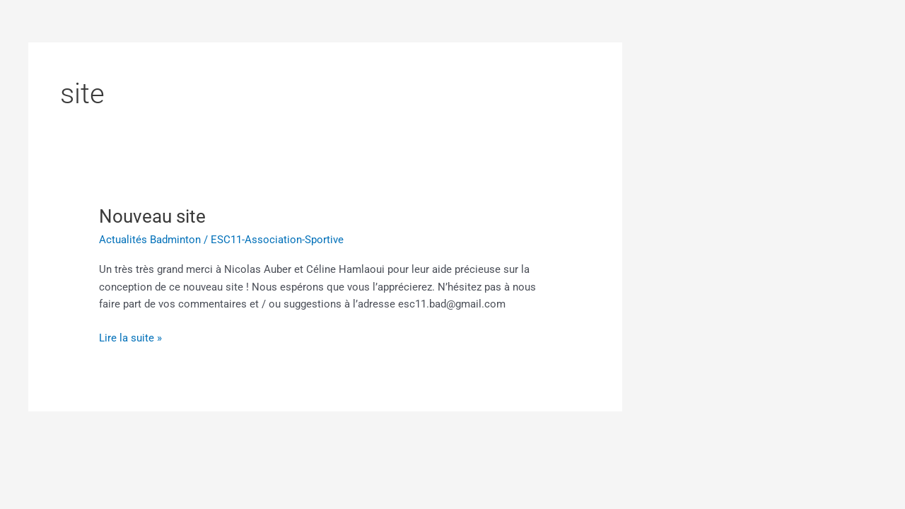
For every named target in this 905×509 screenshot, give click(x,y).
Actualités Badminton (150, 239)
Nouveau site (152, 216)
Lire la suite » (130, 336)
